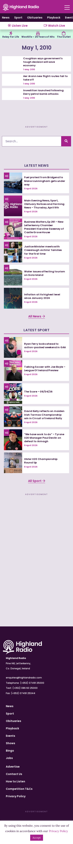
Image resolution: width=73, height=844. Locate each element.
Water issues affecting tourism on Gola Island (44, 273)
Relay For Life (10, 36)
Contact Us (14, 774)
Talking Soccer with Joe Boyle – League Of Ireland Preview (44, 368)
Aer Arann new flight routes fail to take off (45, 77)
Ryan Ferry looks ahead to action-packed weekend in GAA (45, 345)
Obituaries (34, 17)
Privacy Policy (16, 796)
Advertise (13, 767)
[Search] (66, 141)
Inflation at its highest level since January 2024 (42, 296)
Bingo (10, 751)
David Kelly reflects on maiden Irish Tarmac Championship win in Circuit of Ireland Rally (44, 414)
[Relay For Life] (11, 33)
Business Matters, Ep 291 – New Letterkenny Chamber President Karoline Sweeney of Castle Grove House (44, 227)
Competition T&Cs (19, 789)
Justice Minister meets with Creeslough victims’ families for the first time (43, 250)
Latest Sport (36, 330)
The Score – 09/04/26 (38, 391)
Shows (10, 743)
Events (10, 736)
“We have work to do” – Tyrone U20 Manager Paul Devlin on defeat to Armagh (44, 437)
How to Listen (15, 781)
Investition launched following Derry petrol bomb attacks (43, 92)
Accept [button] (37, 837)
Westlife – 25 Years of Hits (38, 36)
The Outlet (64, 36)
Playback (53, 17)
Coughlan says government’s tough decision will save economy (42, 62)
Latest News (36, 165)
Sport (18, 17)
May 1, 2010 (36, 47)
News (6, 17)
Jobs (9, 758)
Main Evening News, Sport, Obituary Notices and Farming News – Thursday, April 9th (44, 204)
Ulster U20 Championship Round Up (40, 460)
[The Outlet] (64, 33)
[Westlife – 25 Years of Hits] (38, 33)
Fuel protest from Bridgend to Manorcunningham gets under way (44, 180)
